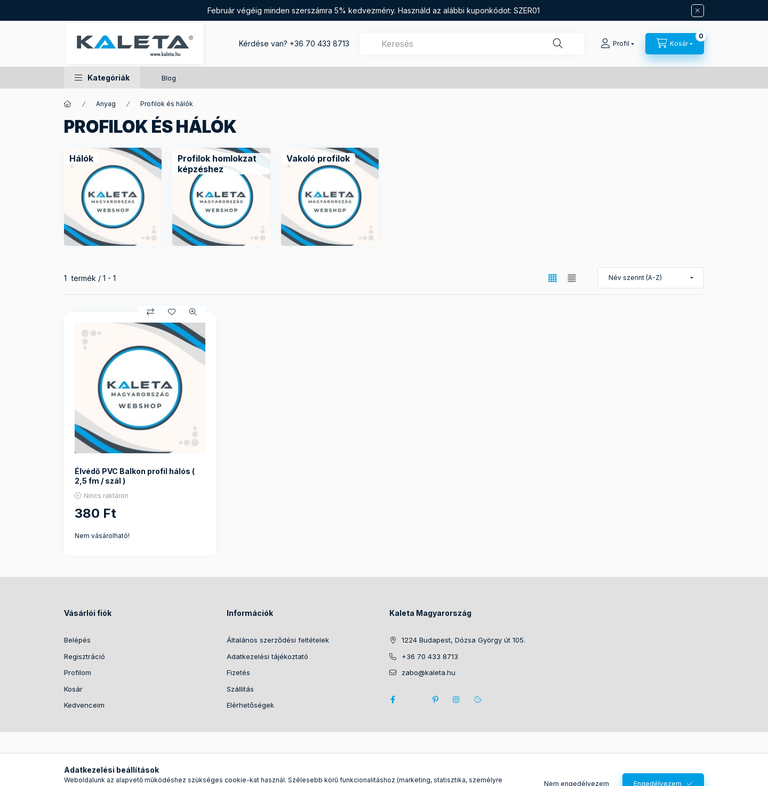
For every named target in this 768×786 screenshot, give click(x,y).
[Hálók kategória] (81, 158)
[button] (102, 78)
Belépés (77, 640)
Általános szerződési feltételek (278, 640)
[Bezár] (697, 10)
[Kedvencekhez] (171, 312)
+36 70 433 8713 (319, 43)
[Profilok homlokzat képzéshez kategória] (221, 163)
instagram (456, 699)
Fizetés (238, 672)
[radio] (571, 278)
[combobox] (472, 43)
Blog (169, 78)
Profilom (77, 672)
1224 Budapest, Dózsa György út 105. (463, 640)
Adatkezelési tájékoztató (267, 656)
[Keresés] (557, 44)
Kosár (73, 689)
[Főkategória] (67, 104)
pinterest (435, 699)
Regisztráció (84, 656)
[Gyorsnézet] (193, 312)
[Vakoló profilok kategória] (318, 158)
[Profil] (617, 43)
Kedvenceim (84, 705)
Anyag (106, 104)
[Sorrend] (650, 277)
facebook (392, 699)
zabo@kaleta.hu (428, 672)
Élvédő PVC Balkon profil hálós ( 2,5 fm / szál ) (135, 476)
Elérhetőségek (250, 705)
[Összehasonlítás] (150, 312)
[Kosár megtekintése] (674, 43)
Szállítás (240, 689)
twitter (414, 699)
